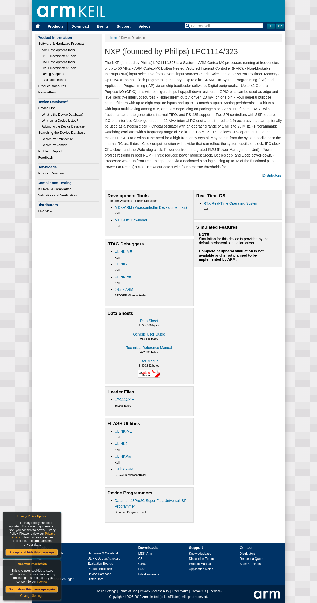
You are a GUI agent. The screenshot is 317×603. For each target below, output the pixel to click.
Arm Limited (150, 597)
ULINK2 (121, 264)
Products (56, 26)
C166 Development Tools (59, 56)
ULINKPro (123, 277)
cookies (42, 581)
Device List (46, 108)
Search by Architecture (57, 139)
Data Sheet (149, 321)
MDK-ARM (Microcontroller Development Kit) (151, 207)
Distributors (272, 175)
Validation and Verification (57, 195)
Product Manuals (200, 564)
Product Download (52, 173)
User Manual (149, 361)
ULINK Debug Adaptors (104, 558)
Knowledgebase (200, 553)
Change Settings (31, 596)
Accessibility (160, 591)
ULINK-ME (123, 252)
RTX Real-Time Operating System (231, 203)
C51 (141, 559)
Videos (145, 26)
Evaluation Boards (54, 80)
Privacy (145, 591)
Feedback (45, 157)
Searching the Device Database (62, 133)
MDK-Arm (145, 553)
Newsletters (47, 92)
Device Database (99, 574)
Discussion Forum (201, 559)
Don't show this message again (32, 589)
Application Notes (201, 569)
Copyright (115, 597)
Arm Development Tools (58, 50)
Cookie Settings (105, 591)
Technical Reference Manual (149, 348)
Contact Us (198, 591)
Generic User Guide (149, 334)
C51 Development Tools (58, 62)
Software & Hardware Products (61, 44)
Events (103, 26)
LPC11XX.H (124, 400)
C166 (142, 564)
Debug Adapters (53, 74)
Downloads (148, 548)
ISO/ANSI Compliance (55, 189)
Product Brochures (52, 86)
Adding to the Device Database (63, 126)
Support (124, 26)
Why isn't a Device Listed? (60, 120)
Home (113, 38)
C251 (142, 569)
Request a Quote (251, 559)
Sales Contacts (250, 564)
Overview (45, 211)
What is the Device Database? (63, 114)
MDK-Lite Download (131, 220)
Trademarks (180, 591)
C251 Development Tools (59, 68)
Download (80, 26)
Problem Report (50, 151)
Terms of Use (128, 591)
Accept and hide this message (31, 552)
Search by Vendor (54, 145)
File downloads (148, 574)
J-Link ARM (124, 289)
